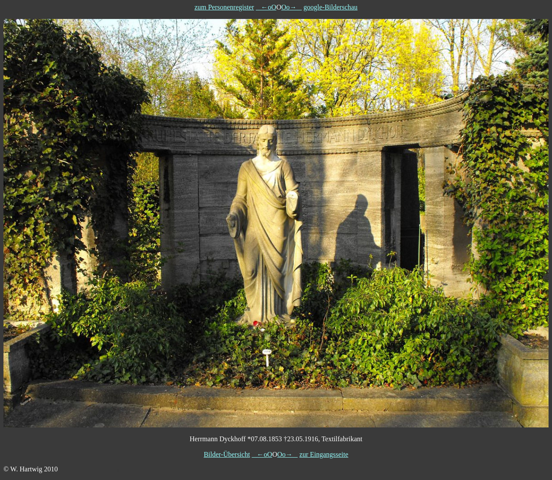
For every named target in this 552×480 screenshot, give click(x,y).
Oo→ (291, 7)
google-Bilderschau (331, 7)
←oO (266, 7)
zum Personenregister (224, 7)
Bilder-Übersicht (227, 454)
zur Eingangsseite (323, 454)
